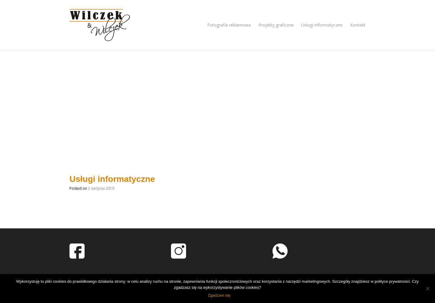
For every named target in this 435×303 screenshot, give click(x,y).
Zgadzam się (219, 295)
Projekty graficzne (276, 25)
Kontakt (358, 25)
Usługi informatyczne (322, 25)
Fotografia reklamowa (229, 25)
